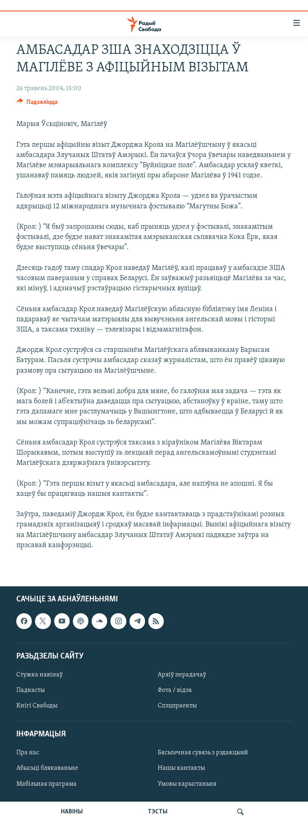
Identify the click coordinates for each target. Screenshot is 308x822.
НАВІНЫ (72, 812)
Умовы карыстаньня (187, 784)
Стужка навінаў (39, 675)
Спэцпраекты (177, 706)
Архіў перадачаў (182, 675)
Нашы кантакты (181, 768)
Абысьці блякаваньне (47, 768)
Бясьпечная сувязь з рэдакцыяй (203, 752)
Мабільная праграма (46, 784)
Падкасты (30, 690)
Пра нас (27, 752)
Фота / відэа (175, 690)
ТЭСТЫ (157, 812)
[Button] (37, 104)
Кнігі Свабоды (36, 706)
